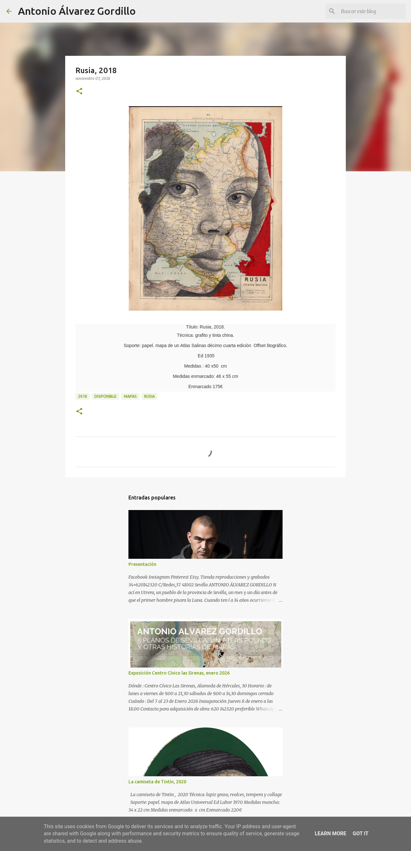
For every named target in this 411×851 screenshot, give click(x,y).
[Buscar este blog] (372, 11)
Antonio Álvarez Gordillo (77, 11)
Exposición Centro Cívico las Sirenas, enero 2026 (179, 673)
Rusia (149, 396)
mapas (130, 396)
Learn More (330, 833)
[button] (79, 91)
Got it (360, 833)
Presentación (142, 564)
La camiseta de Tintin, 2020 (157, 781)
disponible (105, 396)
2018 (82, 396)
